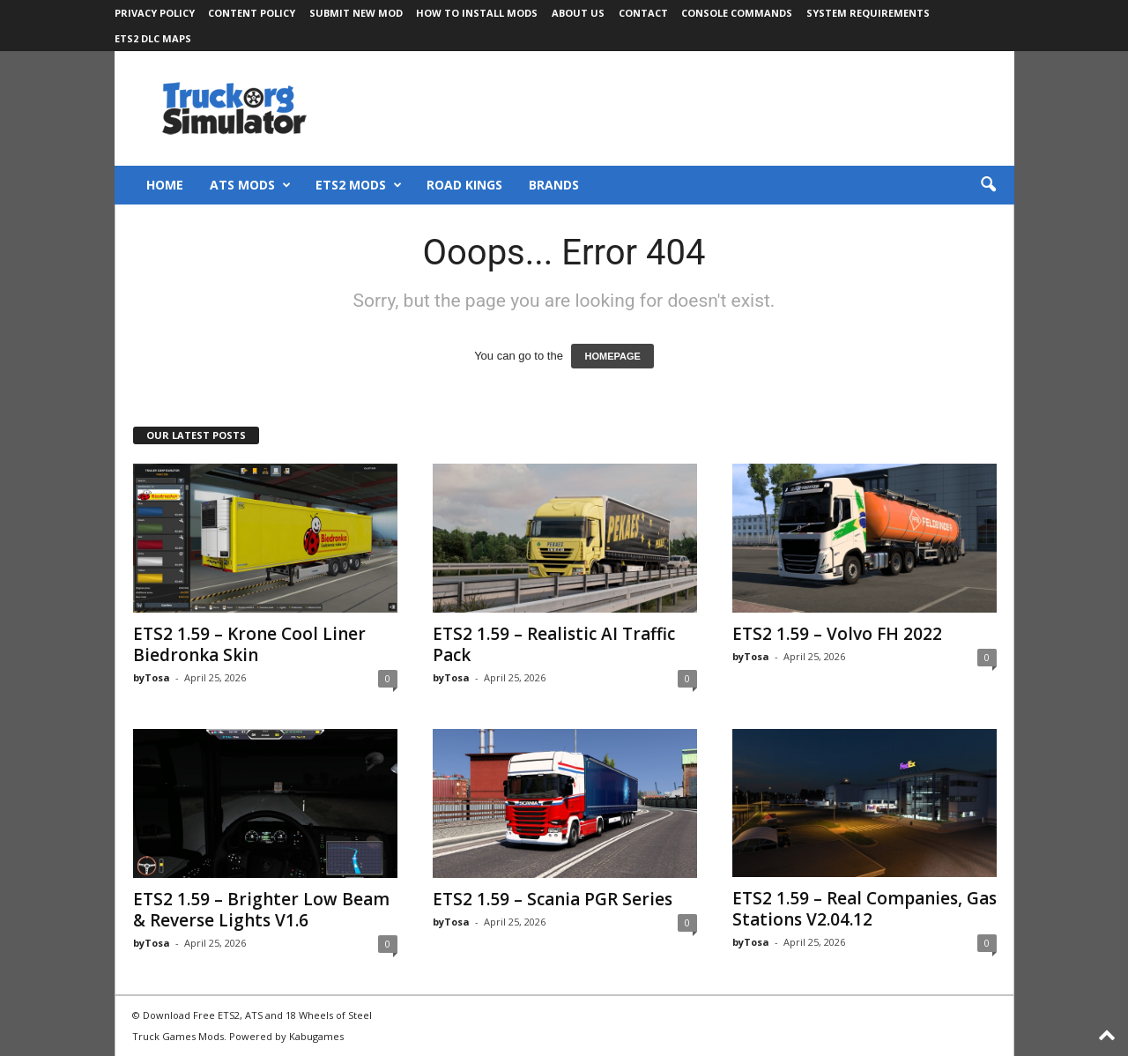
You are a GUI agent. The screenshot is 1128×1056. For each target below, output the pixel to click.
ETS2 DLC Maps (153, 38)
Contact (643, 12)
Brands (554, 184)
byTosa (151, 677)
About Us (578, 12)
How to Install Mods (477, 12)
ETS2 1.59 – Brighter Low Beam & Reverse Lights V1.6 (261, 910)
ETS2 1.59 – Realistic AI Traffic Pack (554, 644)
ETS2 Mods (358, 185)
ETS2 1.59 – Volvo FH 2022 (837, 633)
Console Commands (736, 12)
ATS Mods (250, 185)
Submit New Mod (356, 12)
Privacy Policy (155, 12)
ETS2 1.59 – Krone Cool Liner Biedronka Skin (249, 644)
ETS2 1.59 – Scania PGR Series (552, 899)
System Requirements (868, 12)
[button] (987, 185)
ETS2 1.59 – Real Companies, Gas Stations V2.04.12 (864, 909)
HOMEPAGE (612, 356)
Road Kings (464, 184)
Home (164, 184)
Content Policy (251, 12)
